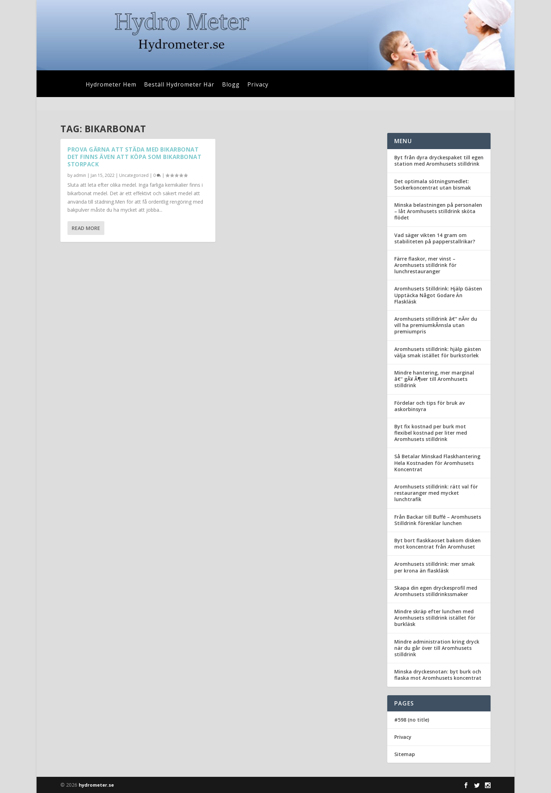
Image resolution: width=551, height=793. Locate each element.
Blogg (231, 85)
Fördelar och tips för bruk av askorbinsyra (429, 406)
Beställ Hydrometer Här (179, 85)
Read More (86, 228)
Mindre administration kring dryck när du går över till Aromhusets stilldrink (436, 648)
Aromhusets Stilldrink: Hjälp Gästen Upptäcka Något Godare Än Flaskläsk (438, 295)
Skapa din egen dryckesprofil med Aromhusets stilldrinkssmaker (435, 590)
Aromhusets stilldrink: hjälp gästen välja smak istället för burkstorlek (437, 352)
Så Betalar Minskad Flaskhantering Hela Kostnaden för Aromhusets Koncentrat (437, 462)
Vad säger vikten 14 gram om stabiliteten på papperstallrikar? (434, 238)
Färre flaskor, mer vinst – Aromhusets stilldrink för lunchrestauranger (425, 265)
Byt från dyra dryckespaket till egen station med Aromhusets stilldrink (439, 160)
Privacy (257, 85)
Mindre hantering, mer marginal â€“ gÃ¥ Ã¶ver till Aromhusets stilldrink (434, 379)
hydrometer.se (96, 785)
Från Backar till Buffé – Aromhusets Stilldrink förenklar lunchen (437, 519)
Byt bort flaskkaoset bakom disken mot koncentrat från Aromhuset (437, 543)
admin (79, 175)
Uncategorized (134, 175)
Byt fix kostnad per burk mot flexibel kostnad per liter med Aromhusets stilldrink (430, 432)
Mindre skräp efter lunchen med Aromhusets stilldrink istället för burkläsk (434, 617)
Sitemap (404, 754)
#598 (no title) (411, 719)
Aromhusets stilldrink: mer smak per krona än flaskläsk (434, 567)
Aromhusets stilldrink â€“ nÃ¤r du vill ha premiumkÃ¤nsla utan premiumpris (435, 325)
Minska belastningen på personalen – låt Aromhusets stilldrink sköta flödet (438, 211)
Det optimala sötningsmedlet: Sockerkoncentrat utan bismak (432, 184)
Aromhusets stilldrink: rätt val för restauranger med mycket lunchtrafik (436, 493)
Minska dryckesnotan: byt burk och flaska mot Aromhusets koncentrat (437, 674)
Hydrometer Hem (111, 85)
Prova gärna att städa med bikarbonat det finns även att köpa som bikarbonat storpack (134, 157)
